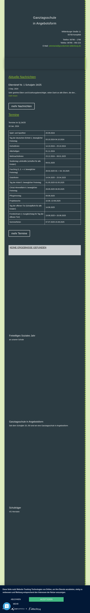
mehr (74, 604)
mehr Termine (19, 233)
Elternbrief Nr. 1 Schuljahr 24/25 (25, 85)
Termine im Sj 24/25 (17, 122)
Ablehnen (15, 604)
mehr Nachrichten (21, 106)
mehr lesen (13, 96)
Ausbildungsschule (18, 546)
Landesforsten (16, 471)
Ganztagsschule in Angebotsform (26, 384)
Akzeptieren (45, 604)
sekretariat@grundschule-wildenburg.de (65, 46)
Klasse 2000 (15, 523)
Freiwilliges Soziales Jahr (22, 313)
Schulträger (15, 422)
